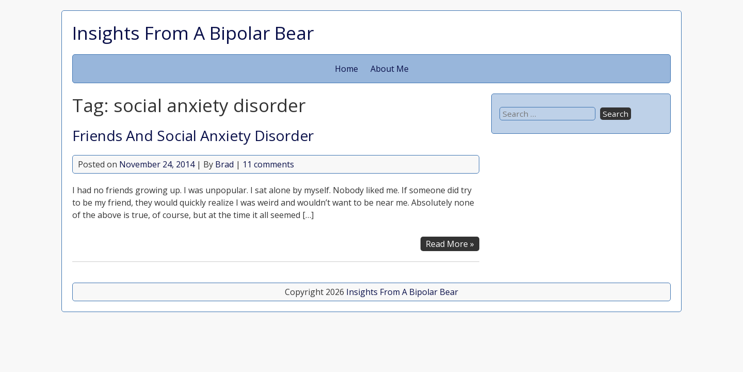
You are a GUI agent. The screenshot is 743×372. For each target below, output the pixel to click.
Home (346, 68)
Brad (224, 164)
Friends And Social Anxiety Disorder (193, 135)
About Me (389, 68)
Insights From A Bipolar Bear (193, 32)
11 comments (268, 164)
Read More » (450, 244)
